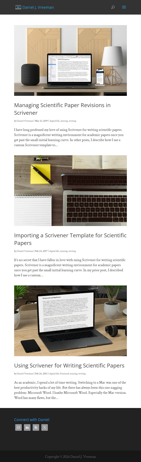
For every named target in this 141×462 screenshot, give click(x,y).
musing (64, 121)
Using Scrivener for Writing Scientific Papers (69, 365)
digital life (54, 121)
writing (72, 121)
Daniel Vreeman (25, 121)
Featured (64, 373)
